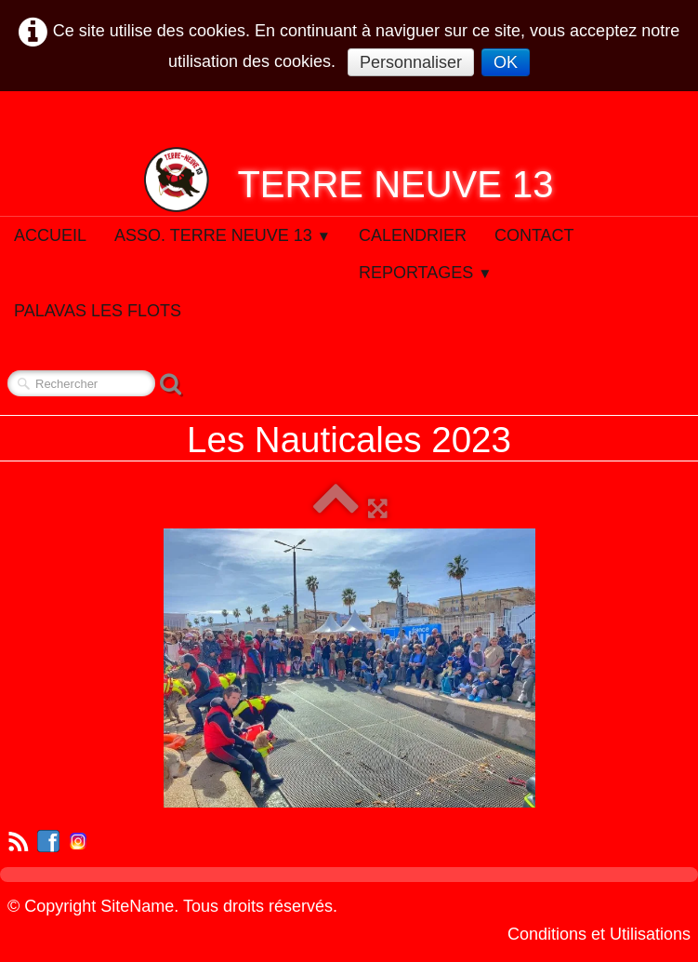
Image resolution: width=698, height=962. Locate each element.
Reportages (426, 272)
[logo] (348, 179)
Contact (534, 235)
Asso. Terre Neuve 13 (222, 235)
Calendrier (413, 235)
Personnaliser (411, 62)
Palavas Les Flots (97, 310)
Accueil (50, 235)
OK (506, 62)
